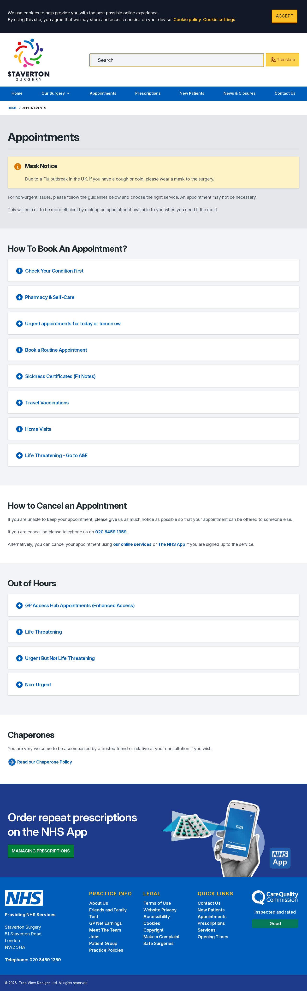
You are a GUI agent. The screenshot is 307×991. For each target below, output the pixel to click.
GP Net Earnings (105, 923)
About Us (98, 903)
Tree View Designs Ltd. (38, 983)
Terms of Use (157, 903)
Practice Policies (106, 950)
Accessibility (156, 916)
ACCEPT (284, 15)
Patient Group (103, 943)
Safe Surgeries (158, 943)
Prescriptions (148, 93)
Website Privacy (160, 909)
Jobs (94, 936)
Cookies (151, 923)
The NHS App (171, 544)
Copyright (153, 930)
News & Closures (240, 93)
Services (207, 930)
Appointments (103, 93)
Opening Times (213, 936)
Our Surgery (56, 93)
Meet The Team (105, 930)
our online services (132, 544)
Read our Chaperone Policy (40, 762)
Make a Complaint (161, 936)
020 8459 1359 (111, 531)
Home (17, 93)
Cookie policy (187, 19)
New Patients (192, 93)
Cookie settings (219, 19)
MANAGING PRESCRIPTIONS (41, 850)
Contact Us (285, 93)
